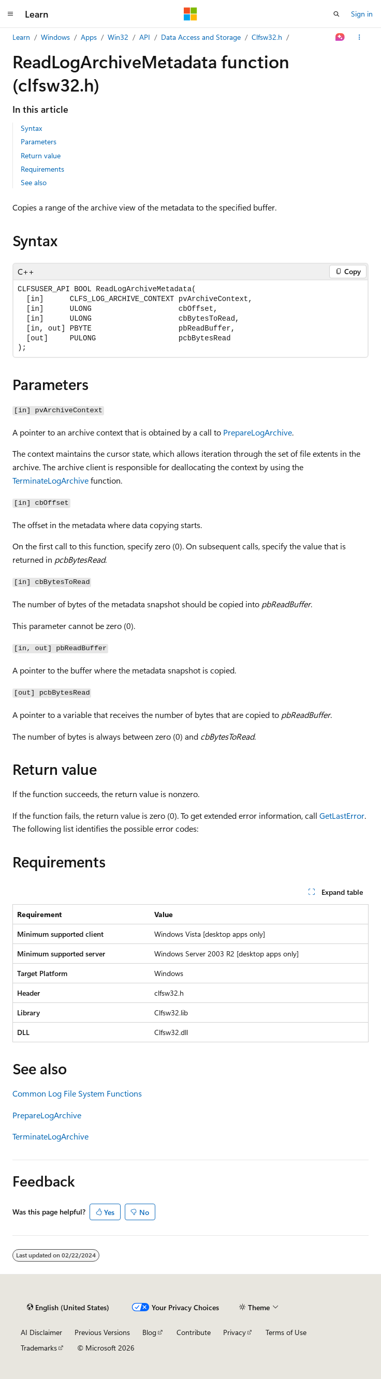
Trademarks (39, 1348)
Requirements (42, 169)
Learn (21, 37)
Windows (55, 37)
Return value (41, 155)
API (144, 37)
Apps (89, 37)
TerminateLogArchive (50, 480)
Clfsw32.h (267, 37)
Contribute (194, 1332)
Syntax (31, 128)
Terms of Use (286, 1332)
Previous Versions (102, 1332)
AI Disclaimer (41, 1332)
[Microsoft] (190, 14)
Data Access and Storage (201, 37)
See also (34, 182)
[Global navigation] (10, 14)
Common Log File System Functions (77, 1093)
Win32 (118, 37)
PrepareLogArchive (257, 432)
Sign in (362, 14)
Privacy (234, 1332)
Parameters (38, 141)
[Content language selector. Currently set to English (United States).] (68, 1307)
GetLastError (341, 815)
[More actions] (359, 37)
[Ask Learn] (340, 37)
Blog (149, 1332)
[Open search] (336, 14)
